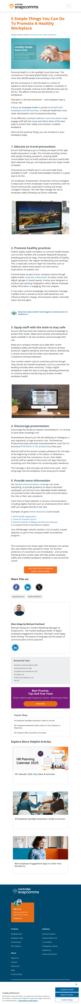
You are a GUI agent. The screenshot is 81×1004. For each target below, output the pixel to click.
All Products (16, 946)
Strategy (19, 674)
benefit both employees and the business (37, 109)
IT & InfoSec (47, 942)
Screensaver (16, 942)
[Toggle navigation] (68, 5)
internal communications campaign (32, 484)
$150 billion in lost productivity (36, 446)
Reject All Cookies (67, 995)
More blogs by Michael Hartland (27, 624)
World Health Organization (24, 516)
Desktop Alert (16, 934)
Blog (13, 970)
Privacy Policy (16, 974)
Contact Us (17, 918)
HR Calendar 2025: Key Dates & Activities (30, 733)
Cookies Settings (67, 1000)
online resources (37, 511)
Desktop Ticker (17, 938)
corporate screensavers (35, 277)
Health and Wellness (50, 35)
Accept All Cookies (67, 990)
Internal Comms (48, 934)
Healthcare (46, 950)
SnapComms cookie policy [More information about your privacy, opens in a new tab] (28, 1001)
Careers (14, 962)
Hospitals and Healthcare (25, 671)
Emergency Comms (50, 946)
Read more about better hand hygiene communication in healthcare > (43, 313)
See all (16, 680)
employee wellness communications (44, 118)
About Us (15, 958)
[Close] (76, 984)
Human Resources (35, 35)
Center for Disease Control (24, 519)
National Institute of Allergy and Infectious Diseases (35, 522)
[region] (40, 993)
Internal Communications (25, 665)
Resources (15, 966)
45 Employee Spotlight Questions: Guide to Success (34, 720)
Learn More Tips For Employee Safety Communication (40, 569)
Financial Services (49, 954)
